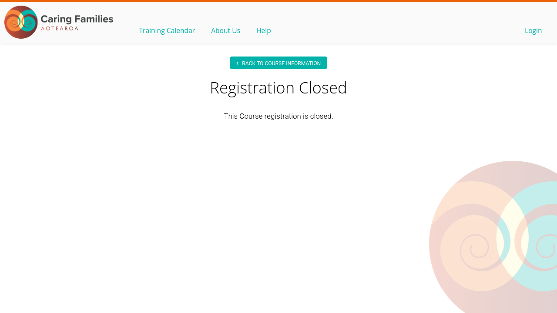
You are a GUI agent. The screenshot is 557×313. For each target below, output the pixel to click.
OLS (58, 22)
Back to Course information (278, 62)
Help (265, 31)
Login (533, 31)
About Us (227, 31)
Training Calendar (167, 31)
